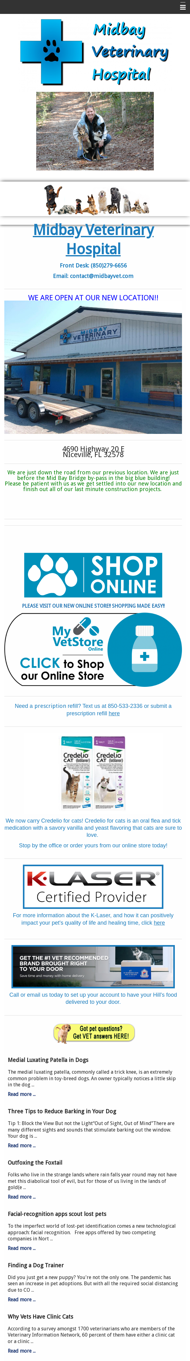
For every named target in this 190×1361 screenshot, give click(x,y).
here (114, 713)
